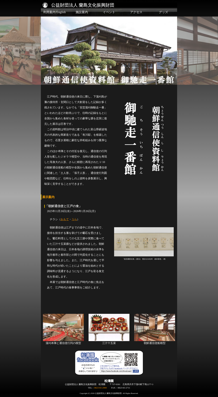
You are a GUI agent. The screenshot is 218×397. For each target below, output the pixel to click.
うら (74, 219)
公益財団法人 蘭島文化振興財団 (82, 5)
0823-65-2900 (100, 387)
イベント (109, 12)
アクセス (136, 12)
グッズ (163, 12)
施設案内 (82, 12)
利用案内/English (54, 12)
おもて (65, 219)
